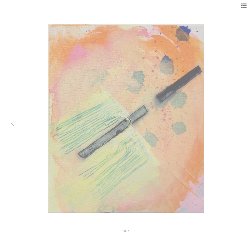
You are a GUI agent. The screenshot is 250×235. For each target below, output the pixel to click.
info (125, 230)
